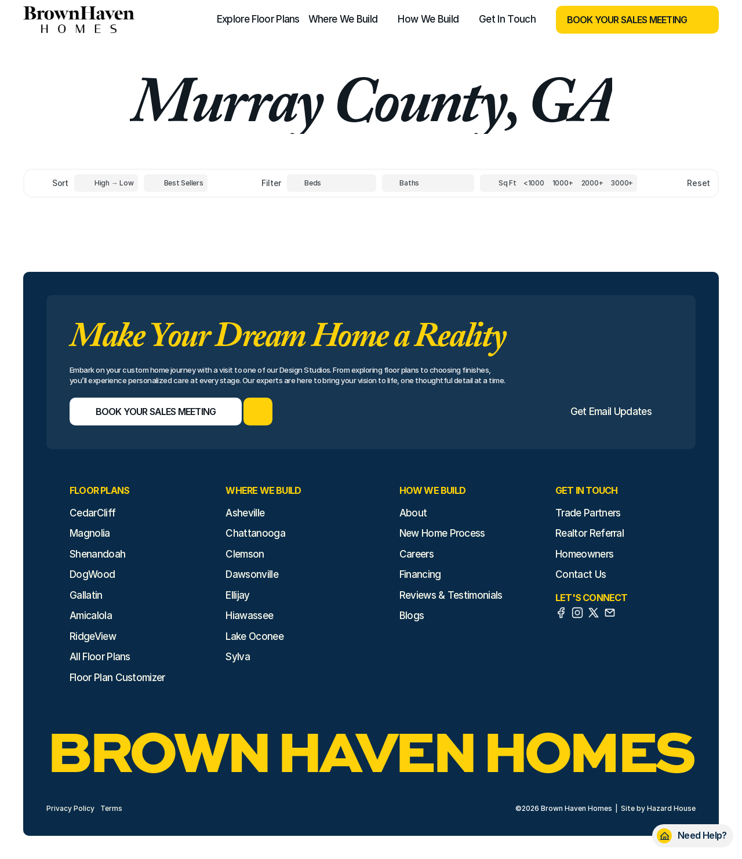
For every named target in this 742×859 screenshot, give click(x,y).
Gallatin (86, 595)
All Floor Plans (100, 657)
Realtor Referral (589, 533)
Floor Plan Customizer (117, 677)
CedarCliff (92, 513)
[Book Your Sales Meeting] (623, 20)
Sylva (237, 657)
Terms (111, 808)
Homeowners (584, 554)
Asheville (244, 513)
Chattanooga (255, 533)
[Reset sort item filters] (674, 183)
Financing (420, 574)
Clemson (244, 554)
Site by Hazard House (658, 808)
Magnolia (90, 533)
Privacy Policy (70, 808)
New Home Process (442, 533)
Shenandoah (97, 554)
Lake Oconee (254, 636)
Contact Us (580, 574)
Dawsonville (251, 574)
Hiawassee (249, 615)
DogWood (92, 574)
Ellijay (237, 595)
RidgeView (93, 636)
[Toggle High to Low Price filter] (106, 183)
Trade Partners (587, 513)
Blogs (411, 615)
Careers (416, 554)
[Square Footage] (533, 183)
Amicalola (91, 615)
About (413, 513)
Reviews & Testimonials (451, 595)
